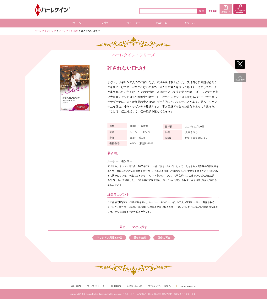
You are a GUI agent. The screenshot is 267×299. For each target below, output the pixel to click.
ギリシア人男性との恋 (109, 237)
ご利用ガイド (226, 9)
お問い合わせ (134, 286)
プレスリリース (96, 286)
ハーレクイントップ (45, 31)
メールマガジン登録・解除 (239, 9)
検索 (201, 11)
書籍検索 (212, 11)
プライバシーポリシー (161, 286)
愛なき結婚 (140, 237)
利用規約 (116, 286)
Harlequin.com (188, 286)
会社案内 (76, 286)
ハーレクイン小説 (68, 31)
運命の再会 (164, 237)
